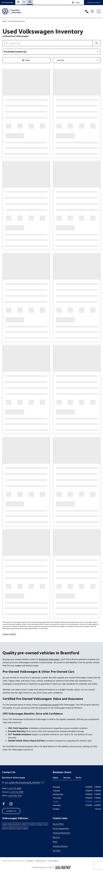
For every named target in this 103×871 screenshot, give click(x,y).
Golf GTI (25, 824)
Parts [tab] (78, 777)
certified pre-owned (49, 704)
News (55, 841)
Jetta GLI (12, 828)
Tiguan (25, 828)
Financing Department (61, 833)
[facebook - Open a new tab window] (3, 803)
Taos (18, 828)
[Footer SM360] (63, 867)
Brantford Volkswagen (49, 659)
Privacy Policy (53, 861)
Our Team (56, 850)
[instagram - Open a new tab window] (11, 803)
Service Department (61, 828)
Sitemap (30, 861)
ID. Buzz (39, 824)
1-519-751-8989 (14, 788)
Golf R (32, 824)
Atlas (4, 824)
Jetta (5, 828)
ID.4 (45, 824)
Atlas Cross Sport (14, 824)
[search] (47, 43)
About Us (56, 837)
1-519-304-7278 (15, 795)
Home (5, 21)
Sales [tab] (55, 777)
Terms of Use (40, 861)
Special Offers (58, 824)
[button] (7, 2)
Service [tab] (67, 777)
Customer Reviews (60, 846)
